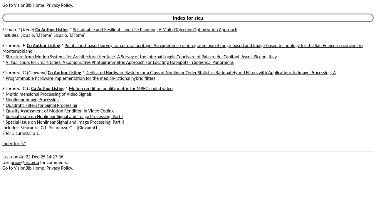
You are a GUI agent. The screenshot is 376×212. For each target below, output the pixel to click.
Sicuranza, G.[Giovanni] (24, 72)
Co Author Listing (51, 29)
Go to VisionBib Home (23, 5)
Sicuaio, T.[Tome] (18, 29)
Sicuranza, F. (14, 45)
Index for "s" (14, 143)
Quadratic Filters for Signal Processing (41, 105)
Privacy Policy (59, 5)
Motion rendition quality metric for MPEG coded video (121, 88)
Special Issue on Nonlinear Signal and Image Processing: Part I (64, 116)
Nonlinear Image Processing (32, 99)
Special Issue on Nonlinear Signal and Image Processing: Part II (65, 122)
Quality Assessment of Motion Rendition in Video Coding (60, 111)
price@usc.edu (25, 162)
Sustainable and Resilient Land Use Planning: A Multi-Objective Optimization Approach (155, 29)
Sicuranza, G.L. (16, 88)
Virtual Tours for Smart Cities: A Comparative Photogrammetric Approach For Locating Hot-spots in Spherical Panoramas (120, 62)
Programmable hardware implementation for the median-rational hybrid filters (80, 78)
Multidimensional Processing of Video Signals (49, 94)
